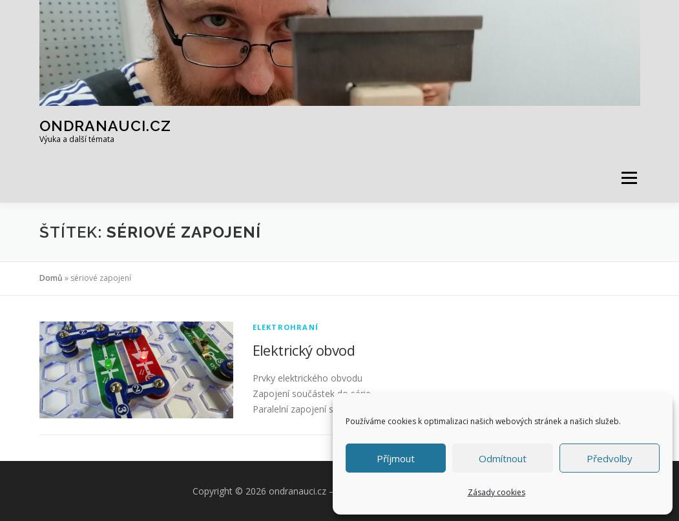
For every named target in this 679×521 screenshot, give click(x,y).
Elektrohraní (286, 327)
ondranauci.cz (105, 125)
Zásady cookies (496, 492)
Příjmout (396, 458)
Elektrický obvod (304, 350)
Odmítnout (503, 458)
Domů (51, 277)
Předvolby (609, 458)
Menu (629, 178)
